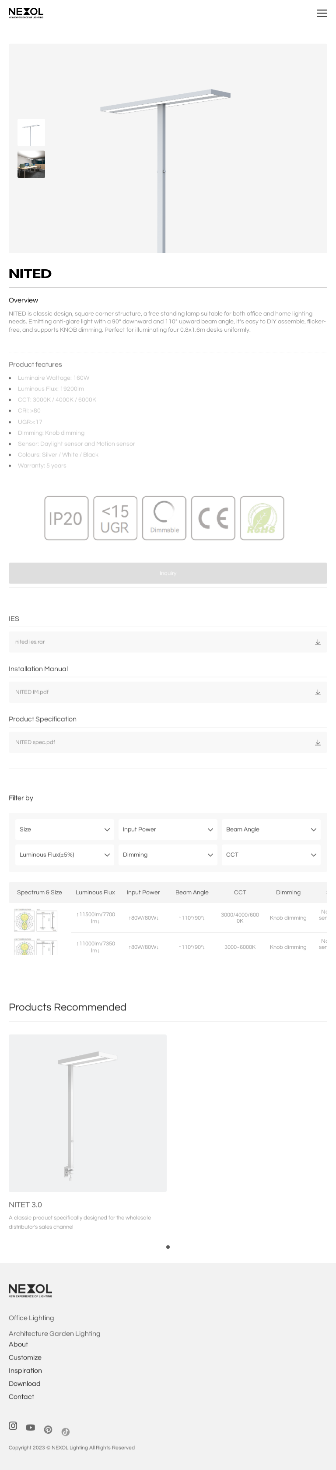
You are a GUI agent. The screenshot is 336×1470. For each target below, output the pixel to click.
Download (25, 1392)
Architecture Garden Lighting (55, 1346)
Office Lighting (31, 1330)
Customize (25, 1366)
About (18, 1353)
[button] (168, 1259)
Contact (21, 1405)
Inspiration (25, 1379)
